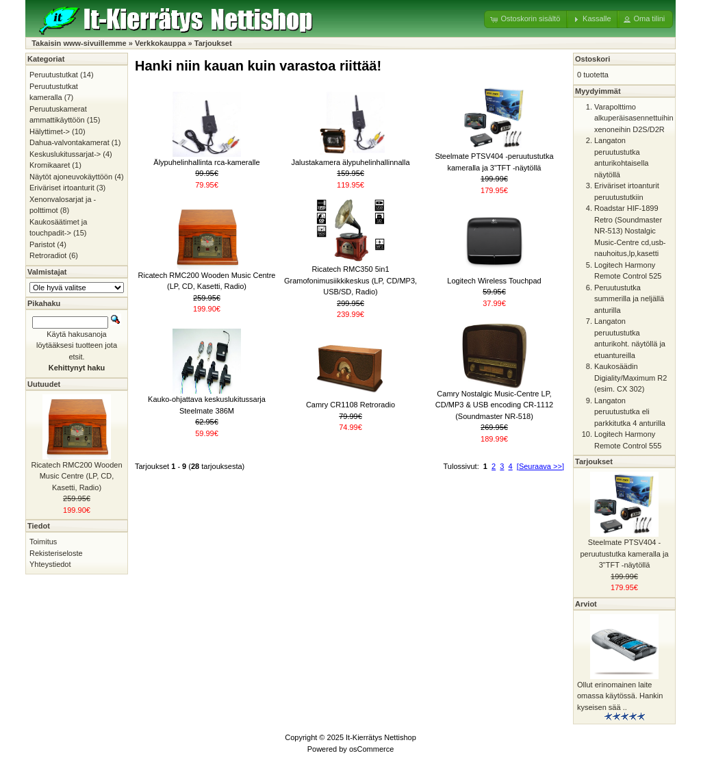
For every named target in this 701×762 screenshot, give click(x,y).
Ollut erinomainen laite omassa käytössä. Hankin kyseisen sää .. (620, 696)
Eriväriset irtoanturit (61, 187)
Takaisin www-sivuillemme (79, 43)
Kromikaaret (49, 165)
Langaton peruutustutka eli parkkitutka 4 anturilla (629, 411)
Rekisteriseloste (56, 553)
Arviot (586, 604)
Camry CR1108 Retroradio (350, 405)
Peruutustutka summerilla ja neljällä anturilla (629, 298)
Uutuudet (43, 384)
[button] (526, 19)
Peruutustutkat (53, 75)
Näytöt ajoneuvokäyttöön (70, 177)
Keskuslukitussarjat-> (65, 154)
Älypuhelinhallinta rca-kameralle (206, 162)
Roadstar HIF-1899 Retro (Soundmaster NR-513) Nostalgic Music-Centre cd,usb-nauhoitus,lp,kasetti (630, 230)
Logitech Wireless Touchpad (494, 281)
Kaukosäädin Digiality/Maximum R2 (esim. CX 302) (630, 377)
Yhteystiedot (50, 564)
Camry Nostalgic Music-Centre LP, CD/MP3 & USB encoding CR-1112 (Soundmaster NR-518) (494, 405)
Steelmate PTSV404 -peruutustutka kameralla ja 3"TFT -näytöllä (624, 553)
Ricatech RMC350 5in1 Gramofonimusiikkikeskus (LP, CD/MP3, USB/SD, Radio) (350, 280)
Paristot (42, 244)
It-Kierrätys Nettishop (381, 737)
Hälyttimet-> (49, 131)
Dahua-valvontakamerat (69, 142)
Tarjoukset (213, 43)
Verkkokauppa (160, 43)
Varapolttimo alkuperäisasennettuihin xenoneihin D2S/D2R (634, 118)
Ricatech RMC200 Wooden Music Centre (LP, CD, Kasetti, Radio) (76, 476)
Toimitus (43, 541)
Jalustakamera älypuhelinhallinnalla (350, 162)
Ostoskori (592, 59)
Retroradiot (47, 255)
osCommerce (371, 749)
